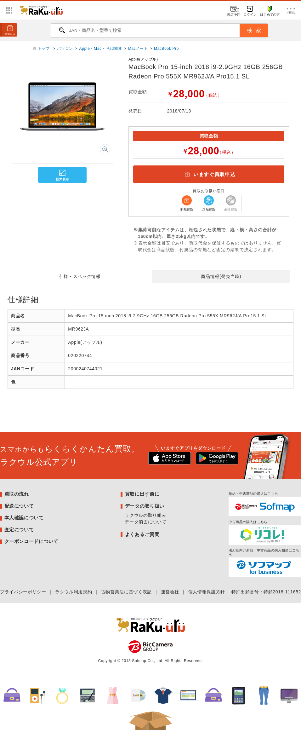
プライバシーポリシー (23, 591)
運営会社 (170, 591)
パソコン (65, 48)
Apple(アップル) (143, 59)
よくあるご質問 (142, 534)
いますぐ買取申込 (208, 174)
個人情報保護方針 (206, 591)
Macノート (138, 48)
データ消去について (145, 521)
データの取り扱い (144, 506)
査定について (19, 529)
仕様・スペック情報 (80, 276)
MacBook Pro (166, 48)
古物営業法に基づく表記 (126, 591)
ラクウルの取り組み (145, 515)
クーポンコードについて (31, 541)
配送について (19, 506)
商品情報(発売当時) (221, 276)
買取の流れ (16, 494)
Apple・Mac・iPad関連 (100, 48)
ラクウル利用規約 (73, 591)
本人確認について (24, 517)
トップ (44, 48)
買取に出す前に (142, 494)
